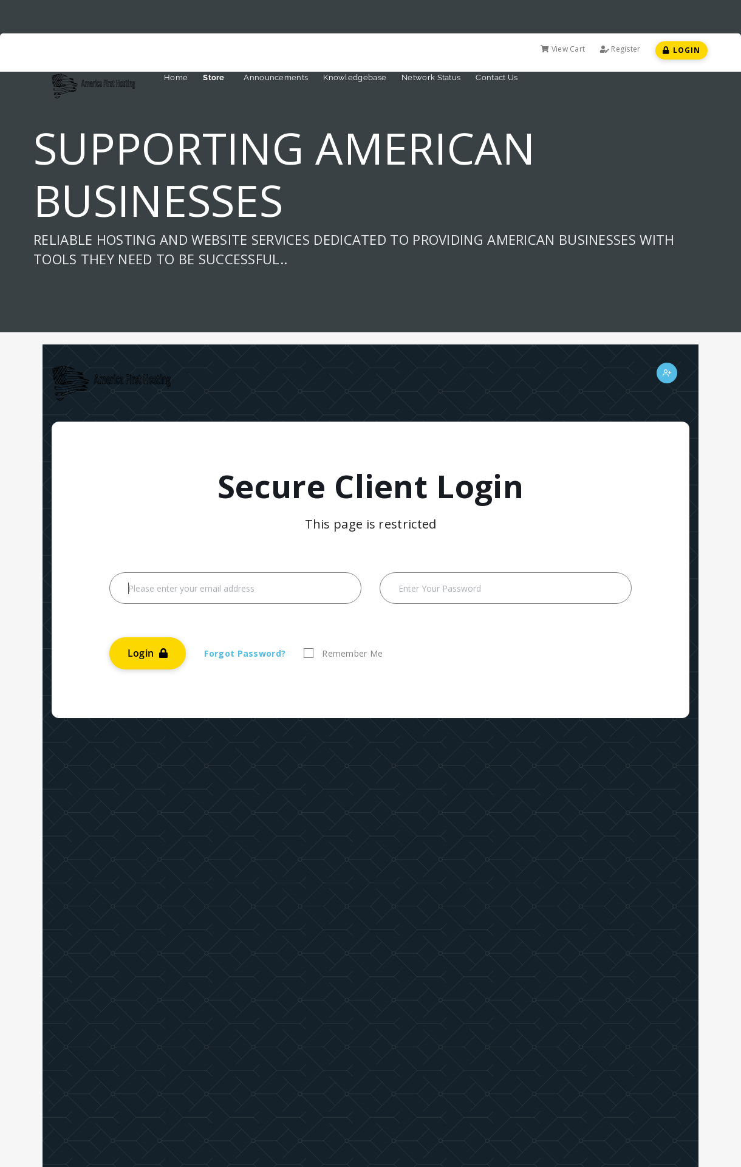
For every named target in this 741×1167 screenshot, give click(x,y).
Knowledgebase (354, 77)
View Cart (563, 49)
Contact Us (496, 77)
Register (620, 49)
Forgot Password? (244, 653)
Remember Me (352, 653)
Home (176, 77)
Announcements (276, 77)
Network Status (430, 77)
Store (215, 77)
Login (681, 50)
